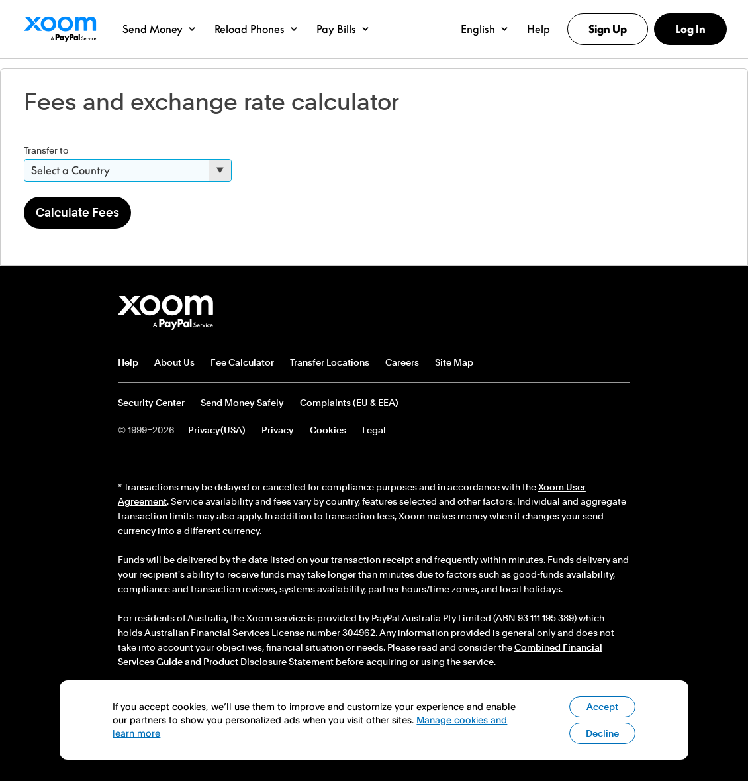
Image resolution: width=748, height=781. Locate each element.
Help (128, 362)
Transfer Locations (329, 362)
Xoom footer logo (166, 312)
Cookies (328, 430)
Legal (374, 430)
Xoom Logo (60, 29)
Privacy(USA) (217, 430)
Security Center (151, 402)
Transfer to (46, 150)
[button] (159, 29)
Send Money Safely (242, 402)
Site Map (454, 362)
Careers (402, 362)
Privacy (277, 430)
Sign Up (607, 29)
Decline (602, 742)
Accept (602, 715)
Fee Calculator (242, 362)
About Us (174, 362)
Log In (690, 29)
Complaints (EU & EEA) (349, 402)
